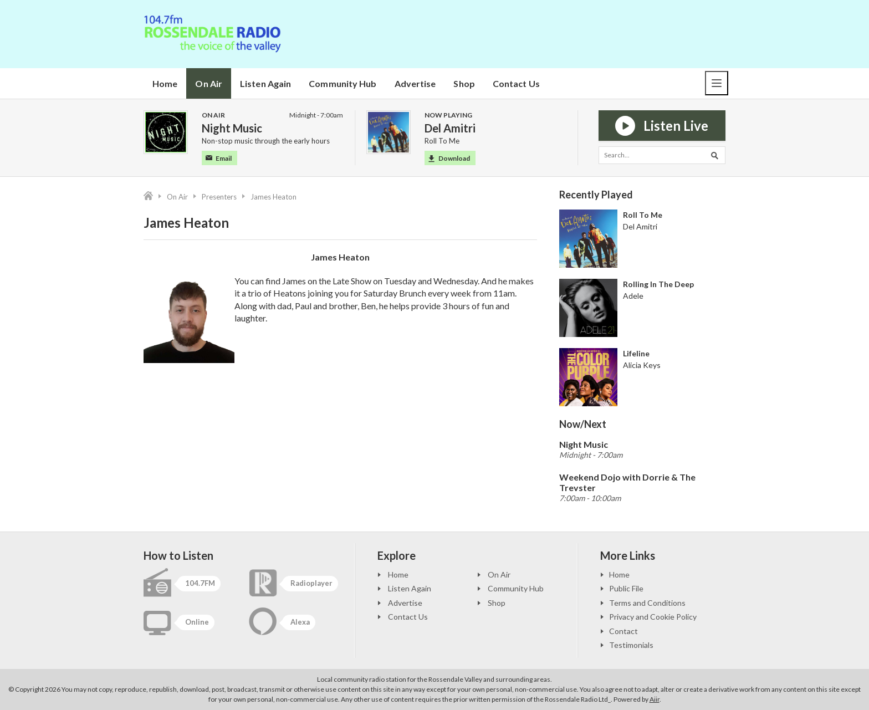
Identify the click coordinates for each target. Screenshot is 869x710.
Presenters (219, 196)
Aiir (655, 699)
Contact (623, 631)
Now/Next (582, 424)
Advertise (415, 83)
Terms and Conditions (647, 602)
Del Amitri (640, 226)
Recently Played (596, 194)
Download (449, 158)
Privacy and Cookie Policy (653, 616)
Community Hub (342, 83)
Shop (463, 83)
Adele (633, 295)
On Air (208, 83)
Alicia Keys (642, 365)
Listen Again (265, 83)
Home (164, 83)
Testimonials (631, 645)
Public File (626, 588)
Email (219, 158)
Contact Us (516, 83)
